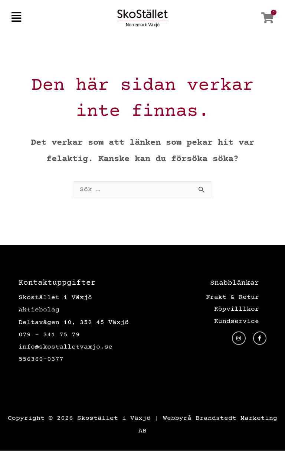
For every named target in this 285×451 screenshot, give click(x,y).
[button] (16, 17)
